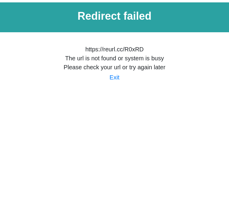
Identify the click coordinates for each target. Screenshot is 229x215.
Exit (114, 77)
